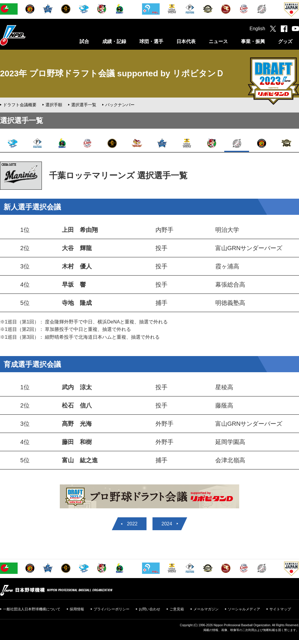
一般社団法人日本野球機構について (31, 609)
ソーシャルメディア (244, 609)
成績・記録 (114, 41)
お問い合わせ (149, 609)
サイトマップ (280, 609)
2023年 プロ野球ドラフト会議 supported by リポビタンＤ (112, 73)
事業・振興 (253, 41)
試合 (84, 41)
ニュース (218, 41)
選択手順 (53, 104)
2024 (166, 523)
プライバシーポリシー (111, 609)
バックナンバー (120, 104)
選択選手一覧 (83, 104)
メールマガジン (206, 609)
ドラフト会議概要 (19, 104)
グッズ (285, 41)
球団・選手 (151, 41)
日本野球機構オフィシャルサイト (28, 35)
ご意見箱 (177, 609)
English (257, 28)
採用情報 (77, 609)
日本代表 (186, 41)
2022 (132, 523)
